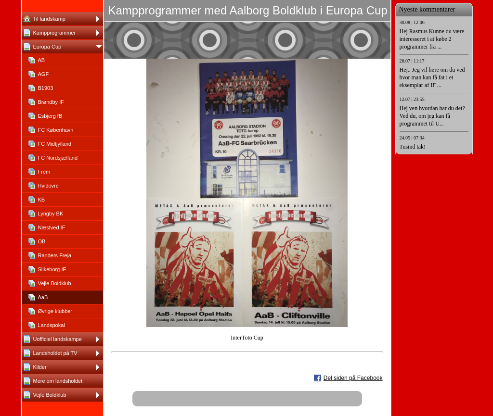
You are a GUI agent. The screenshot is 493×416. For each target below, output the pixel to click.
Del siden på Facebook (353, 378)
